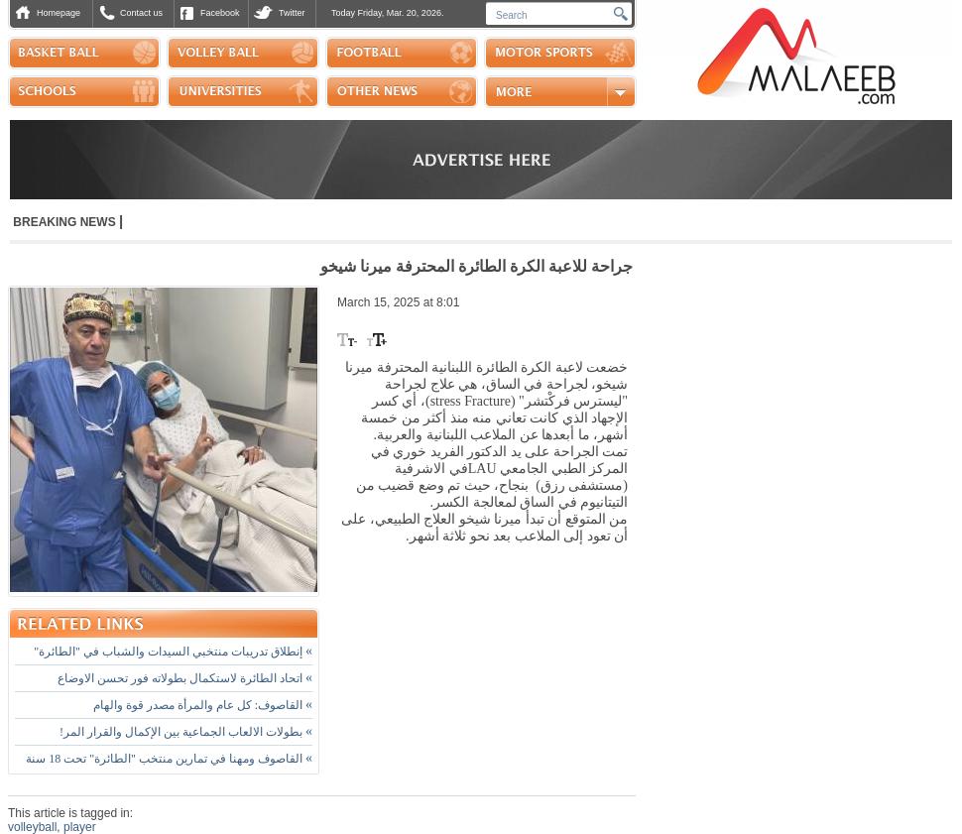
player (79, 827)
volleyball (32, 827)
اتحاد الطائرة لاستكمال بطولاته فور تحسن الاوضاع (185, 678)
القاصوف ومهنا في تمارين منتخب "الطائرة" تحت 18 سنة (169, 759)
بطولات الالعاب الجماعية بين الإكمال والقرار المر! (186, 732)
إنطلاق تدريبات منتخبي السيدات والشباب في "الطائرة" (173, 651)
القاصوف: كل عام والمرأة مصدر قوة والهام (202, 705)
